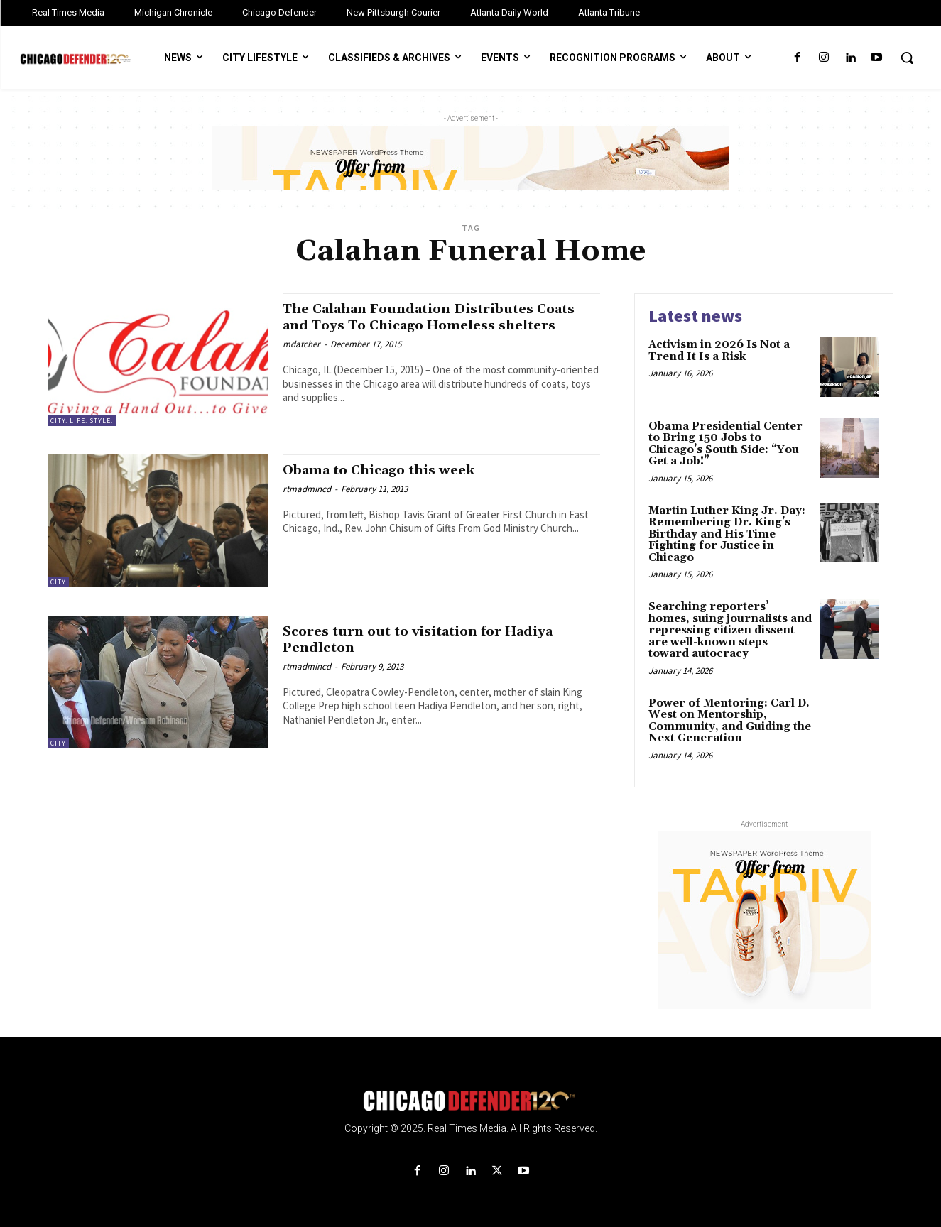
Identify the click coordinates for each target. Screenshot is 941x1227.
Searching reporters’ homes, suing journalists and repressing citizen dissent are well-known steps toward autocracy (730, 630)
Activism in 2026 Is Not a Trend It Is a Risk (719, 351)
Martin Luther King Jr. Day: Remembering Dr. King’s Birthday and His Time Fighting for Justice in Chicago (726, 534)
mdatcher (301, 360)
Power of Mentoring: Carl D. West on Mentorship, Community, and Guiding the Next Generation (729, 721)
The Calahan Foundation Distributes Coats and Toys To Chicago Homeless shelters (425, 325)
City (58, 582)
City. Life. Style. (81, 420)
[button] (907, 57)
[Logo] (470, 1101)
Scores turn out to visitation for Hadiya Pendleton (434, 639)
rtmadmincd (307, 489)
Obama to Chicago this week (391, 470)
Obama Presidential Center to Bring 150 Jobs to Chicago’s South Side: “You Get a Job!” (725, 444)
